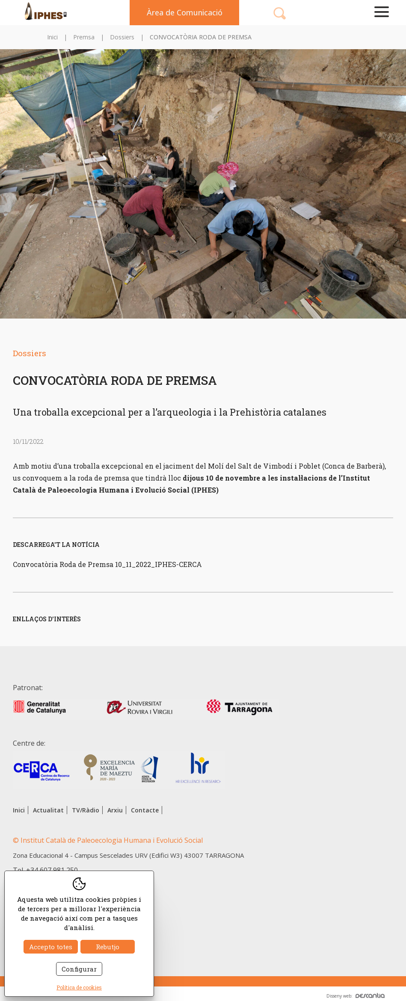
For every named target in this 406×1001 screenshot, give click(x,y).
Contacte (145, 810)
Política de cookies (79, 987)
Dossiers (122, 37)
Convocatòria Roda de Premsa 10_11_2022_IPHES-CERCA (107, 564)
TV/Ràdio (85, 810)
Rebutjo (107, 946)
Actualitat (48, 810)
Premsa (84, 37)
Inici (52, 37)
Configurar (79, 969)
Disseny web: (355, 996)
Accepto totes (50, 946)
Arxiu (115, 810)
